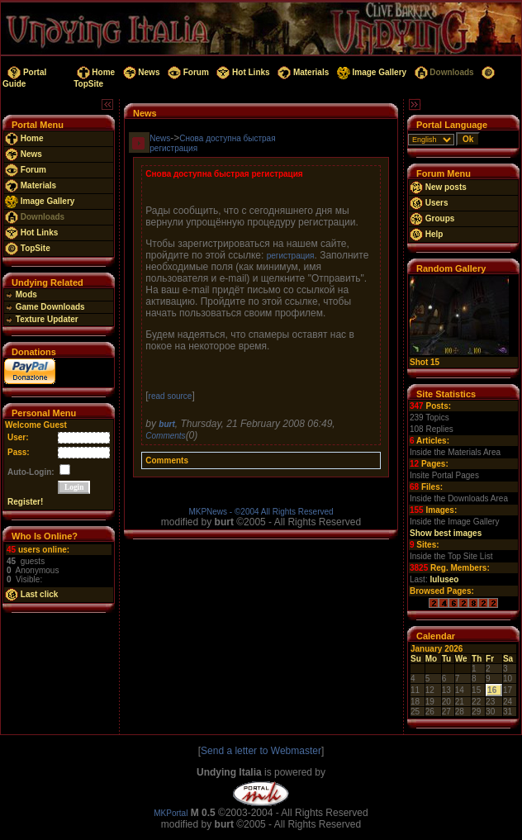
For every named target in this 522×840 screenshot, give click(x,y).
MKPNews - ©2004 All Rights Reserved (260, 511)
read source (170, 396)
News (140, 72)
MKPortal (170, 813)
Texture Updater (41, 319)
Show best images (446, 533)
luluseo (443, 579)
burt (166, 424)
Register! (25, 501)
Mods (21, 294)
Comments (165, 435)
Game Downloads (45, 306)
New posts (438, 187)
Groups (432, 218)
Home (94, 72)
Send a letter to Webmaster (261, 751)
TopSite (27, 248)
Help (426, 234)
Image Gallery (370, 72)
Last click (31, 594)
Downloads (443, 72)
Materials (302, 72)
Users (429, 202)
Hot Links (242, 72)
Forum (187, 72)
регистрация (291, 255)
